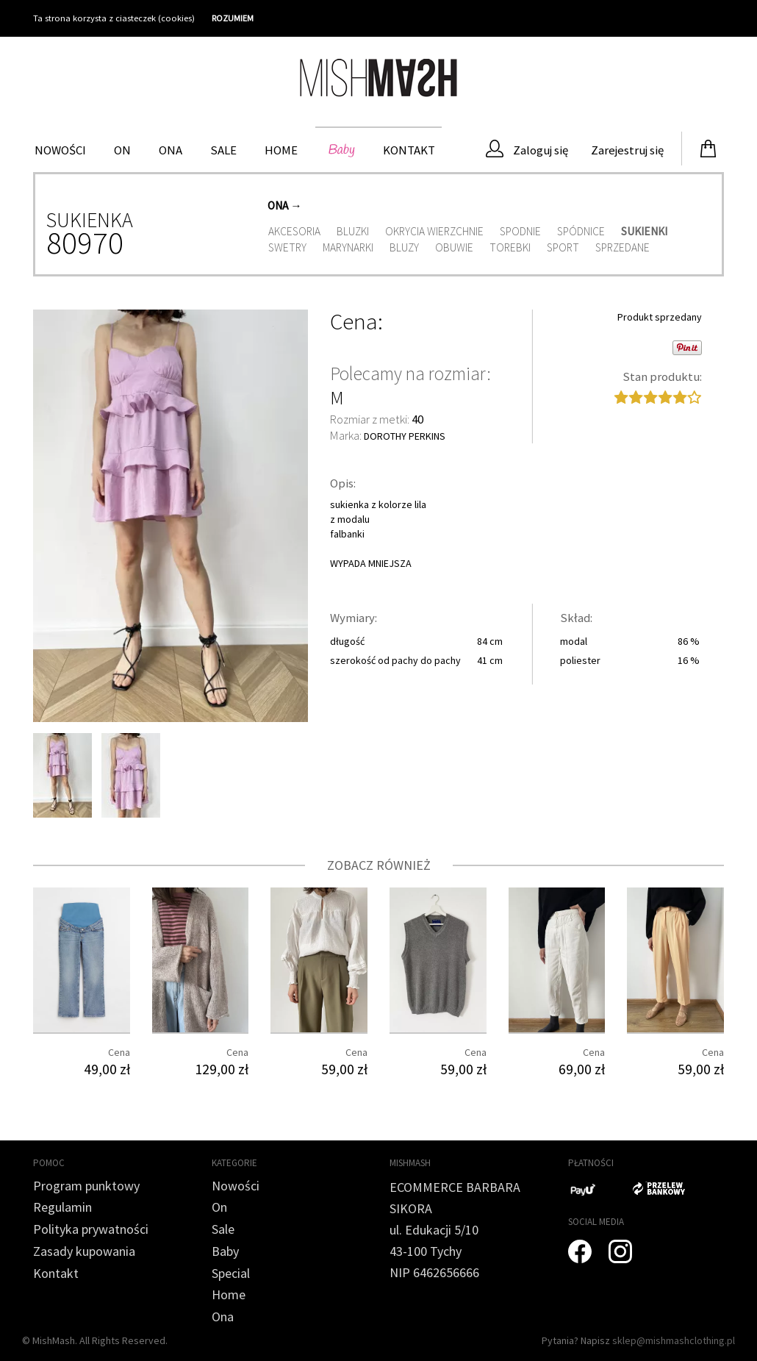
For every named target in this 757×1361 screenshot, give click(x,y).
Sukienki (644, 231)
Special (231, 1273)
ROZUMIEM (233, 18)
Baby (340, 150)
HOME (281, 150)
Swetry (287, 247)
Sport (563, 247)
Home (228, 1294)
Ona (170, 150)
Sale (223, 150)
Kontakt (409, 150)
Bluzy (404, 247)
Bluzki (353, 231)
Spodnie (520, 231)
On (122, 150)
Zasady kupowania (84, 1251)
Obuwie (454, 247)
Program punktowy (86, 1185)
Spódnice (581, 231)
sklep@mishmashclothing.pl (673, 1340)
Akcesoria (294, 231)
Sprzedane (622, 247)
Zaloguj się (527, 149)
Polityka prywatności (90, 1229)
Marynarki (348, 247)
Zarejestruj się (626, 150)
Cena (354, 322)
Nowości (60, 150)
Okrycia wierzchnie (434, 231)
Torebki (510, 247)
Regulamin (62, 1207)
